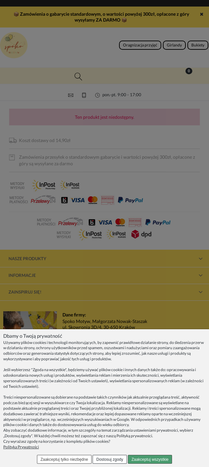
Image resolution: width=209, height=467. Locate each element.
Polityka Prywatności (21, 446)
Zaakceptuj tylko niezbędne (64, 459)
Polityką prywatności (134, 435)
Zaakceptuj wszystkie (149, 459)
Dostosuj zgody (109, 459)
